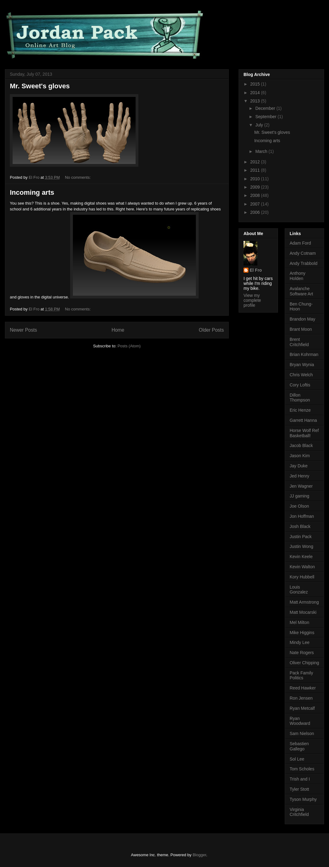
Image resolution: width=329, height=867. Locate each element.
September (266, 116)
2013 (255, 100)
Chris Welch (301, 374)
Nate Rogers (302, 652)
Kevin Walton (302, 566)
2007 (255, 204)
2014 (255, 92)
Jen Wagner (301, 486)
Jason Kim (300, 455)
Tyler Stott (299, 789)
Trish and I (300, 779)
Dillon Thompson (300, 398)
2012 (255, 161)
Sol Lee (297, 759)
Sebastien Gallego (299, 746)
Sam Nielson (302, 733)
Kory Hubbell (302, 576)
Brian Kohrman (304, 354)
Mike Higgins (302, 632)
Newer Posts (23, 330)
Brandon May (302, 319)
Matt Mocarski (303, 612)
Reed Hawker (303, 687)
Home (118, 330)
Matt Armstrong (304, 602)
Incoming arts (32, 192)
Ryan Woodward (300, 721)
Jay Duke (298, 465)
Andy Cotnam (303, 253)
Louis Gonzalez (299, 590)
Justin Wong (301, 546)
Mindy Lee (300, 642)
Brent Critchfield (299, 342)
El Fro (256, 270)
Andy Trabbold (303, 263)
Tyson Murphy (303, 799)
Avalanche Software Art (301, 291)
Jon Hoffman (302, 516)
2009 (255, 187)
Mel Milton (299, 622)
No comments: (78, 177)
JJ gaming (299, 495)
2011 (255, 170)
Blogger (199, 855)
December (265, 108)
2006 (255, 212)
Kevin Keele (301, 556)
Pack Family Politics (301, 675)
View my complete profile (252, 300)
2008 (255, 195)
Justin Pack (301, 536)
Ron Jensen (301, 698)
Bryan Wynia (302, 364)
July (259, 124)
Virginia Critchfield (299, 812)
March (261, 151)
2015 (255, 84)
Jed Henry (299, 475)
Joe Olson (299, 506)
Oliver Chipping (304, 662)
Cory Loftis (300, 384)
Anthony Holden (297, 276)
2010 (255, 178)
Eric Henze (300, 410)
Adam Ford (300, 243)
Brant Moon (301, 329)
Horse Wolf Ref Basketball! (304, 433)
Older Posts (211, 330)
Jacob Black (301, 445)
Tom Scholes (302, 768)
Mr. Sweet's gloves (40, 86)
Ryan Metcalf (302, 708)
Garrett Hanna (303, 420)
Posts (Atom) (129, 346)
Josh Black (300, 526)
